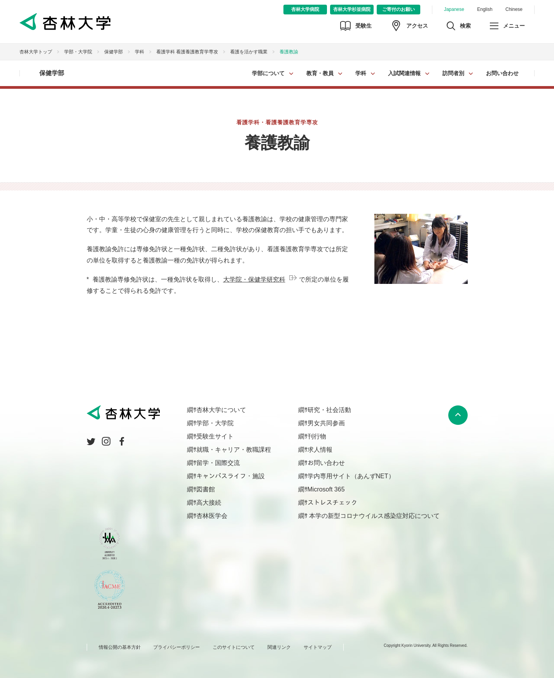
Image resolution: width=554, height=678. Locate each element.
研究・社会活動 (329, 410)
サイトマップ (318, 647)
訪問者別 (453, 73)
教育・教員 (320, 73)
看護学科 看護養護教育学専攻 (187, 52)
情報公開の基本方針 (120, 647)
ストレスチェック (332, 502)
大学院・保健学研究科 (254, 279)
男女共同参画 (326, 423)
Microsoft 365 (326, 489)
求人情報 (320, 449)
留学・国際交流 (218, 463)
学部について (268, 73)
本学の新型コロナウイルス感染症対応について (374, 515)
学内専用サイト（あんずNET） (351, 476)
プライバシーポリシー (176, 647)
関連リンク (279, 647)
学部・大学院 (78, 52)
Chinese (514, 9)
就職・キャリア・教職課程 (233, 449)
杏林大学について (221, 410)
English (484, 9)
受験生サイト (215, 436)
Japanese (454, 9)
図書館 (205, 489)
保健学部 (113, 52)
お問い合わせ (502, 73)
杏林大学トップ (35, 52)
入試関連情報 (404, 73)
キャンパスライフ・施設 (230, 476)
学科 (360, 73)
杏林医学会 (211, 515)
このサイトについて (234, 647)
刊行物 (317, 436)
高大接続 (208, 502)
